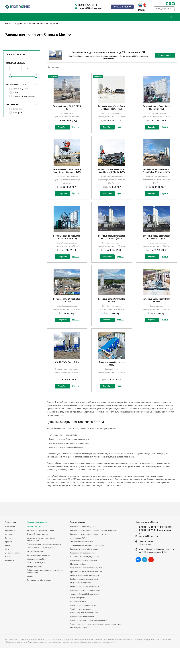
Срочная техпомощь (78, 601)
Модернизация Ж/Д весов (80, 583)
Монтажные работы (78, 564)
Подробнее (62, 127)
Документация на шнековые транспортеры (87, 545)
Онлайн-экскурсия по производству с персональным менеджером (95, 624)
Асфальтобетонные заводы (37, 534)
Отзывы (8, 556)
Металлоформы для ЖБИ (79, 628)
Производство (10, 530)
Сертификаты (10, 534)
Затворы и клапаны (34, 566)
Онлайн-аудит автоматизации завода (84, 605)
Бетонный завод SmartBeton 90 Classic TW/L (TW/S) (111, 243)
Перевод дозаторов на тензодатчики (84, 575)
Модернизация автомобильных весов (85, 586)
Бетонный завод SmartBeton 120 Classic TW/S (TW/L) (111, 107)
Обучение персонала (78, 598)
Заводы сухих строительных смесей (40, 530)
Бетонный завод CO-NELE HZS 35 (67, 107)
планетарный (17, 113)
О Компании (10, 527)
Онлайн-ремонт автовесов (80, 609)
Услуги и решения (77, 522)
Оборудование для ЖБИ (36, 559)
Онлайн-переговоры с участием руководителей (88, 620)
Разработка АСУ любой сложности (83, 553)
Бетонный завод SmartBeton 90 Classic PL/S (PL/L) (156, 243)
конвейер (16, 93)
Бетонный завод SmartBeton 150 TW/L (111, 309)
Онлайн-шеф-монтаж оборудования (84, 613)
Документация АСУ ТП (78, 538)
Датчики (30, 576)
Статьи (7, 545)
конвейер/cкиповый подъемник (24, 96)
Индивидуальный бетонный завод (112, 375)
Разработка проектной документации (84, 556)
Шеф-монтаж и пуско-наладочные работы (86, 568)
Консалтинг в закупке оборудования (84, 549)
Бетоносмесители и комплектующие (40, 548)
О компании (10, 522)
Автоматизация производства (38, 555)
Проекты (8, 542)
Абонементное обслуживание (81, 542)
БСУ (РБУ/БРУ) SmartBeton (67, 374)
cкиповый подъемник (20, 89)
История (8, 538)
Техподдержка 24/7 (164, 8)
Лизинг (8, 549)
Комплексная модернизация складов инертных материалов (93, 530)
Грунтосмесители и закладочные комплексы (44, 544)
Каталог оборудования (37, 522)
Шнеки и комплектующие (36, 563)
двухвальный (17, 109)
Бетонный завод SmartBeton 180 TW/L (66, 309)
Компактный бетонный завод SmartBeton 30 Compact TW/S (67, 173)
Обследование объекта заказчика (83, 560)
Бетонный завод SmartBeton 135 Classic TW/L (156, 107)
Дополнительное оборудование (39, 580)
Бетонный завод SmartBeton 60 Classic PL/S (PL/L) (66, 243)
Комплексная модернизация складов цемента (88, 534)
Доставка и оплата (12, 553)
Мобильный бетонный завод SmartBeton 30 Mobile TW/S (111, 173)
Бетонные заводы (34, 527)
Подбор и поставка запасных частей (84, 579)
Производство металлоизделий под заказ (86, 571)
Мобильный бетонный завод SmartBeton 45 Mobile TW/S (156, 173)
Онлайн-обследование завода (82, 616)
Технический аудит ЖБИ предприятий (84, 594)
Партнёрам (9, 560)
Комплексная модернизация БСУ (83, 527)
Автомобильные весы (35, 551)
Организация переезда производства (85, 590)
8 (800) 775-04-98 (88, 5)
